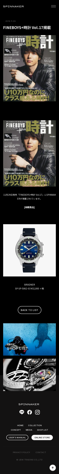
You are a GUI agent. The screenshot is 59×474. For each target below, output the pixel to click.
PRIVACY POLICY (21, 452)
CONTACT (41, 452)
